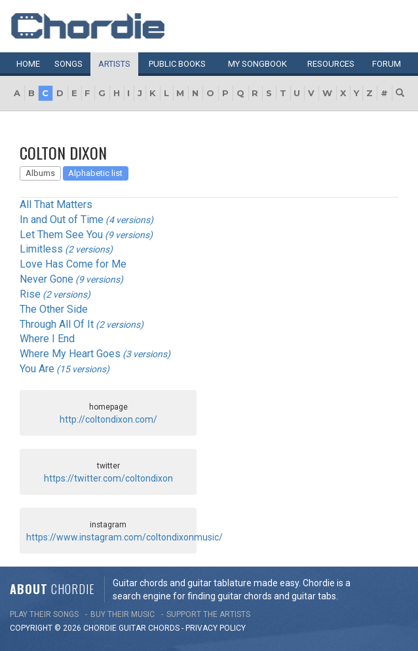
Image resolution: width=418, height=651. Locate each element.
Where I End (47, 338)
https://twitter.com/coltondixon (108, 478)
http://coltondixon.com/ (108, 419)
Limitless (41, 249)
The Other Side (54, 309)
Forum (386, 64)
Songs (68, 64)
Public (177, 64)
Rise (30, 294)
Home (28, 64)
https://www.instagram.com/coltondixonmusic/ (124, 537)
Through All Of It (57, 324)
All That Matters (56, 204)
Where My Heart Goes (70, 353)
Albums (40, 173)
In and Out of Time (62, 219)
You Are (37, 368)
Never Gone (46, 279)
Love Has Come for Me (73, 264)
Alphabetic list (95, 173)
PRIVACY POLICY (215, 628)
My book (257, 64)
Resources (330, 64)
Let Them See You (61, 234)
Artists (114, 64)
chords (164, 628)
